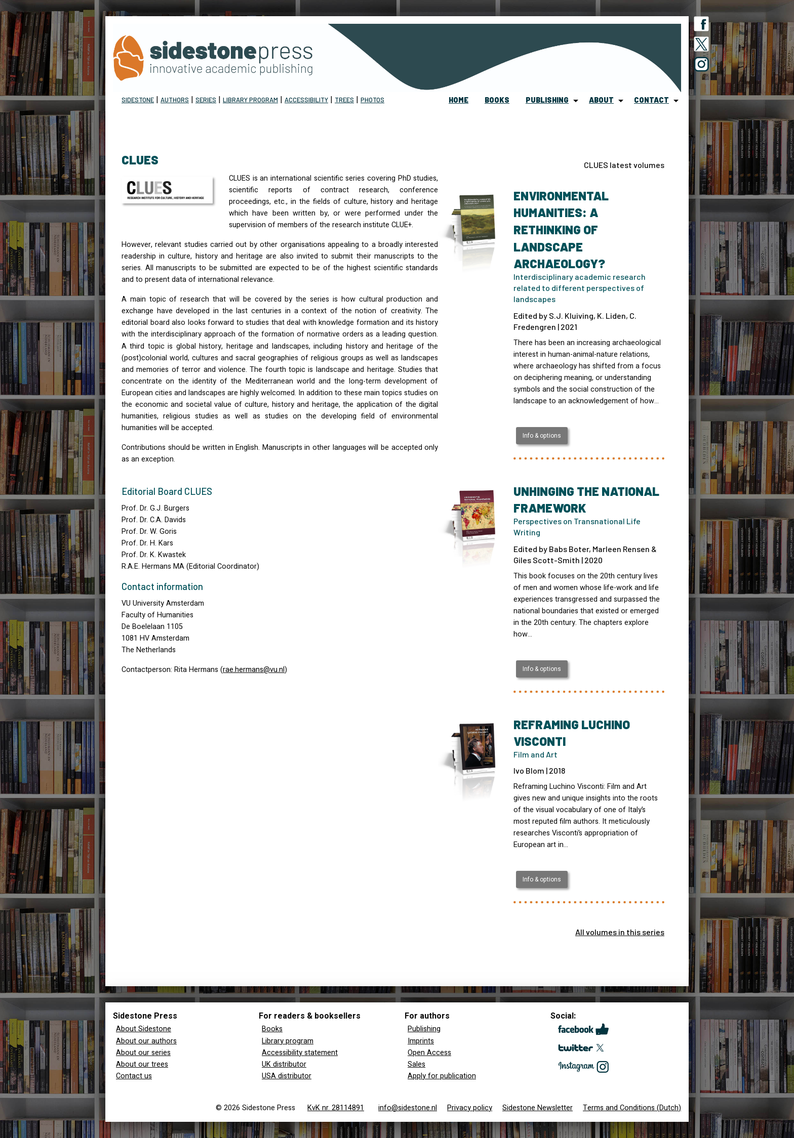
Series (205, 100)
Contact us (134, 1076)
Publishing (424, 1029)
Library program (250, 100)
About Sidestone (143, 1029)
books (497, 100)
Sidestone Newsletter (537, 1108)
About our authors (146, 1041)
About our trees (142, 1064)
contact (651, 100)
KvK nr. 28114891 (335, 1108)
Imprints (421, 1041)
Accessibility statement (300, 1052)
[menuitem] (459, 101)
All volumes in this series (619, 932)
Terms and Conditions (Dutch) (632, 1108)
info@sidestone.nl (407, 1108)
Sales (416, 1064)
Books (272, 1029)
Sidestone (138, 100)
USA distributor (286, 1076)
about (601, 100)
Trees (344, 100)
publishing (547, 100)
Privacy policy (469, 1108)
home (458, 100)
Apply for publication (442, 1076)
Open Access (429, 1052)
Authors (175, 100)
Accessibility (306, 100)
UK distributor (284, 1064)
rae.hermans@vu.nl (254, 669)
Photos (372, 100)
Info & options (542, 435)
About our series (143, 1052)
